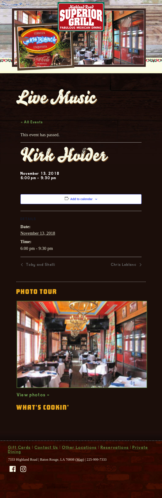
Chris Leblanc (124, 274)
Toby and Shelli (40, 274)
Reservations (115, 457)
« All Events (32, 131)
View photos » (33, 404)
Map (80, 468)
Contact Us (46, 457)
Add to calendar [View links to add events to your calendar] (81, 208)
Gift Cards (19, 457)
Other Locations (79, 457)
